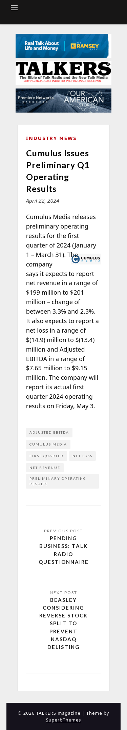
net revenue (44, 468)
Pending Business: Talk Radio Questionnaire (64, 550)
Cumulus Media (48, 444)
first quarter (46, 456)
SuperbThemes (63, 720)
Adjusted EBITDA (49, 432)
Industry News (51, 138)
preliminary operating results (57, 481)
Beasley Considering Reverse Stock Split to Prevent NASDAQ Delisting (63, 623)
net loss (82, 456)
